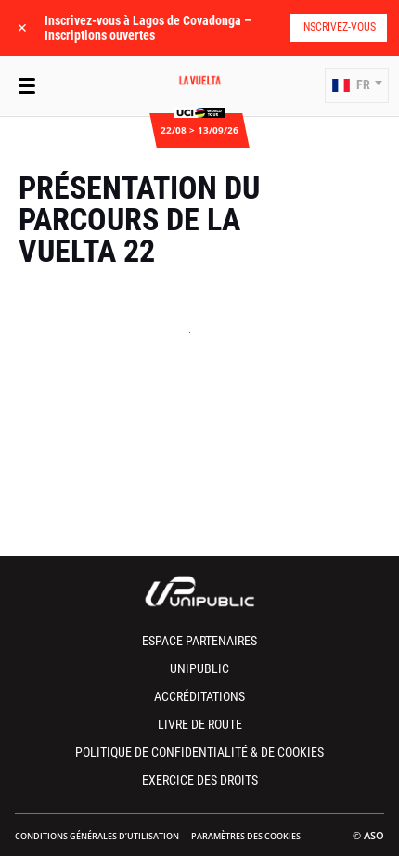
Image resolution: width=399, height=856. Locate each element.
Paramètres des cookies (246, 836)
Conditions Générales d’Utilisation (97, 836)
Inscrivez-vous (338, 26)
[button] (357, 85)
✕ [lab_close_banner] (22, 27)
